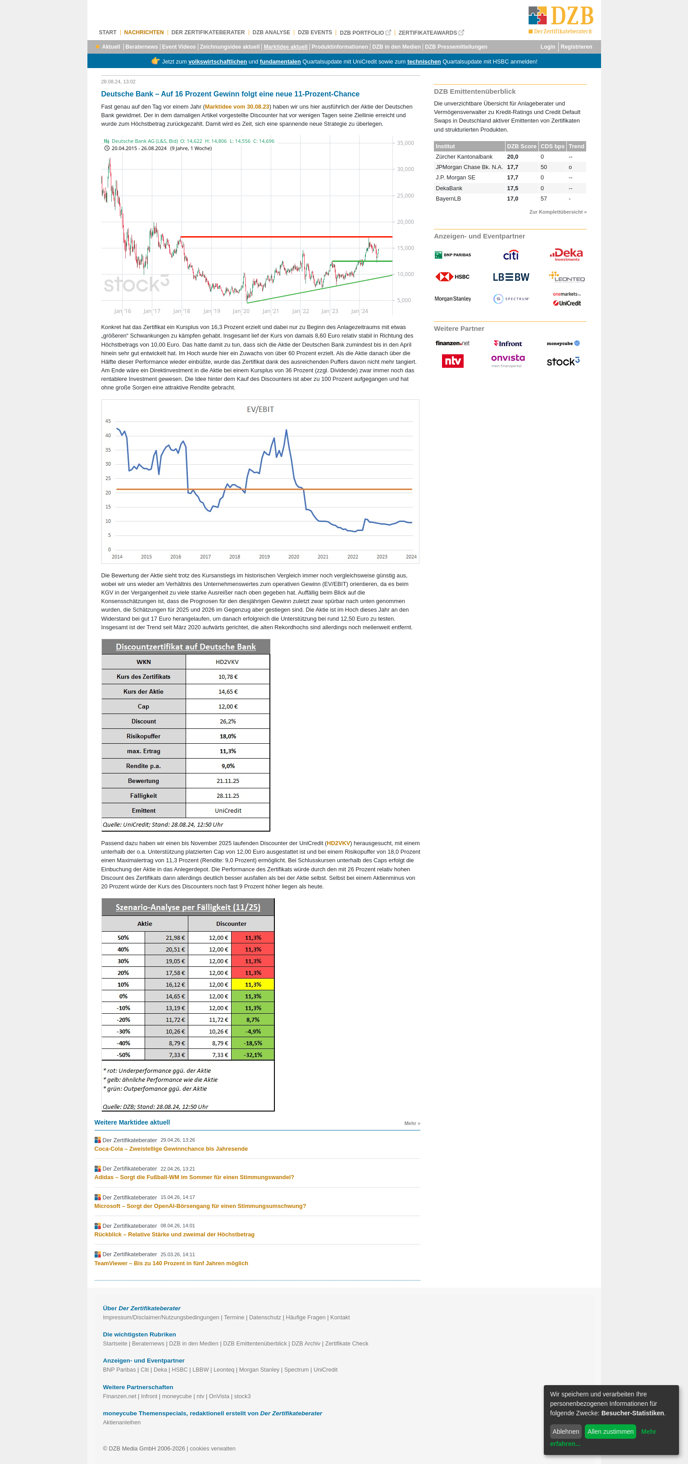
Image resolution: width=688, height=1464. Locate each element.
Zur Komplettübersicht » (558, 212)
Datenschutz (265, 1317)
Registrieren (576, 47)
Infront (149, 1396)
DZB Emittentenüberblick (255, 1343)
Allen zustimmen (611, 1431)
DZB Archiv (306, 1343)
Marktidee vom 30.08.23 (237, 106)
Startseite (115, 1343)
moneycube (177, 1396)
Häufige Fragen (305, 1317)
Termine (234, 1317)
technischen (424, 61)
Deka (160, 1369)
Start (108, 32)
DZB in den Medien (396, 47)
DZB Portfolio (365, 33)
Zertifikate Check (347, 1343)
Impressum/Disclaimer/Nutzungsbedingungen (161, 1317)
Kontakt (340, 1317)
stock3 (242, 1396)
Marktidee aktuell (285, 47)
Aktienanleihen (122, 1422)
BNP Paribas (119, 1369)
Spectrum (296, 1369)
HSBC (180, 1369)
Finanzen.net (120, 1396)
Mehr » (412, 1123)
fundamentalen (280, 61)
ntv (200, 1396)
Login (548, 47)
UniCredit (325, 1369)
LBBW (200, 1369)
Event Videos (179, 47)
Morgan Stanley (259, 1369)
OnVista (219, 1396)
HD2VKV (338, 843)
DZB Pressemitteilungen (456, 47)
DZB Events (315, 32)
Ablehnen (566, 1431)
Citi (145, 1369)
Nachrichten (144, 32)
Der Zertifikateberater (208, 32)
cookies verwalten (213, 1448)
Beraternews (142, 47)
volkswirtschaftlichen (217, 61)
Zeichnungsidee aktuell (230, 47)
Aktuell (111, 47)
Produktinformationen (340, 47)
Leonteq (224, 1369)
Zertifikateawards (431, 33)
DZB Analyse (272, 32)
